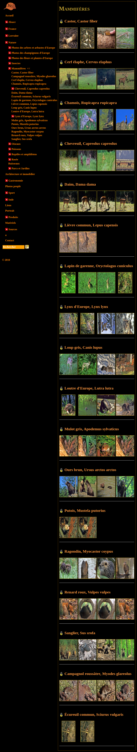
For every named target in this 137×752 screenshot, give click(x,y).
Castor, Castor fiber (22, 72)
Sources (12, 229)
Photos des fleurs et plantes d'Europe (32, 58)
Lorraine (13, 35)
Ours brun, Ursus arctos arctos (28, 127)
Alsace (11, 22)
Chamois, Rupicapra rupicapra (28, 83)
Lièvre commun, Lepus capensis (29, 104)
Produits (13, 217)
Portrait (9, 210)
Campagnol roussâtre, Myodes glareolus (33, 76)
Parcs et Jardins (21, 168)
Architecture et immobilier (20, 174)
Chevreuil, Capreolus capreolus (32, 88)
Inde (11, 199)
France (12, 28)
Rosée (15, 159)
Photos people (13, 186)
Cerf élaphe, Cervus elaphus (27, 80)
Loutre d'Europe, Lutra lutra (27, 111)
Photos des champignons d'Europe (31, 53)
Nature (12, 42)
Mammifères (21, 68)
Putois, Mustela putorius (25, 124)
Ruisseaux (14, 163)
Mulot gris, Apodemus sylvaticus (29, 120)
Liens (8, 205)
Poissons (16, 149)
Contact (9, 240)
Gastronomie (15, 180)
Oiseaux (16, 144)
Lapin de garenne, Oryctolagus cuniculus (34, 100)
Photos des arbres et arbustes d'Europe (33, 47)
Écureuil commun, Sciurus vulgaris (31, 96)
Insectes (16, 63)
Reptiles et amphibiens (24, 154)
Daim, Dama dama (21, 92)
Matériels (10, 222)
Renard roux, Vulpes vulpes (26, 135)
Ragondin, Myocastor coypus (27, 131)
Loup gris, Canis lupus (24, 107)
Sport (11, 192)
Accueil (9, 15)
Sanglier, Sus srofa (21, 139)
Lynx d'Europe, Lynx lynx (29, 116)
